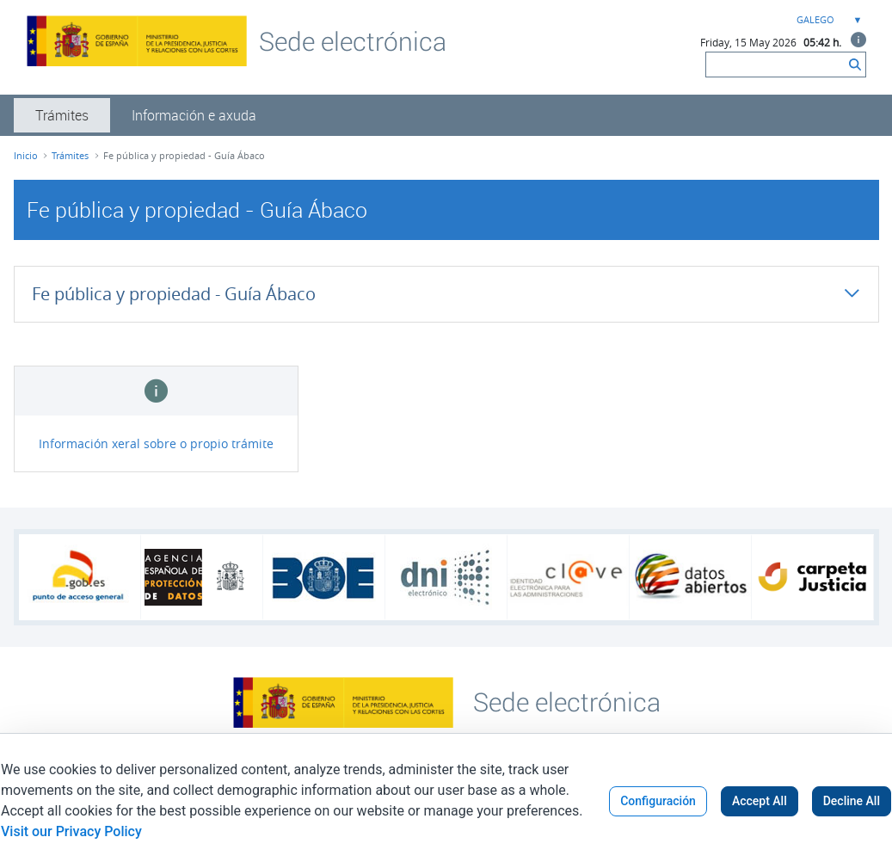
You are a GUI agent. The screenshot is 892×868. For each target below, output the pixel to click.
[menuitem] (62, 115)
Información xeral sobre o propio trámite (156, 443)
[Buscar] (775, 64)
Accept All (759, 801)
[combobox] (827, 20)
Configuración (658, 801)
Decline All (851, 801)
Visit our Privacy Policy (71, 831)
